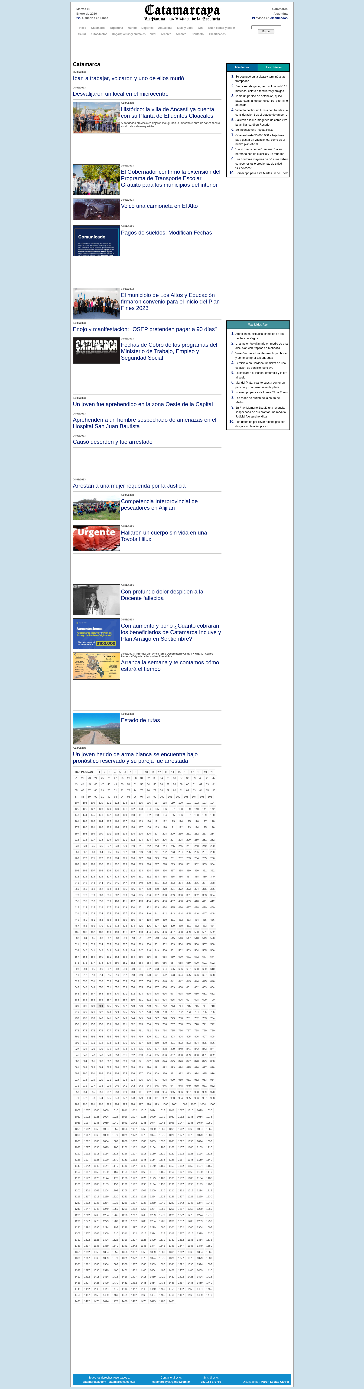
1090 (162, 1141)
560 (101, 956)
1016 (171, 1110)
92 (108, 796)
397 (93, 901)
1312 (134, 1233)
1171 (77, 1178)
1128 (96, 1159)
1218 (96, 1196)
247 (188, 845)
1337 (87, 1245)
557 (77, 956)
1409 (199, 1270)
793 (93, 1036)
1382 (87, 1264)
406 (164, 901)
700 (212, 999)
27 (115, 778)
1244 (199, 1202)
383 (125, 895)
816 (133, 1042)
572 (196, 956)
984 (181, 1098)
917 (77, 1079)
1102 (134, 1147)
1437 (181, 1282)
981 (157, 1098)
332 (148, 876)
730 (164, 1012)
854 (148, 1055)
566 (148, 956)
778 (117, 1030)
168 (133, 821)
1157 (87, 1172)
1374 (153, 1258)
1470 (209, 1295)
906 (133, 1073)
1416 (124, 1276)
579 (109, 962)
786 (181, 1030)
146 (101, 815)
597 (109, 969)
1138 (190, 1159)
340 (212, 876)
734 (196, 1012)
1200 (209, 1184)
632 (101, 981)
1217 (87, 1196)
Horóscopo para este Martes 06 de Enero (262, 173)
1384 (105, 1264)
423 (157, 907)
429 (204, 907)
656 (148, 987)
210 (181, 833)
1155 (209, 1165)
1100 (115, 1147)
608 (196, 969)
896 (196, 1067)
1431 (124, 1282)
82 (187, 790)
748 (164, 1018)
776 (101, 1030)
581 (125, 962)
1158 (96, 1172)
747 (157, 1018)
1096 (77, 1147)
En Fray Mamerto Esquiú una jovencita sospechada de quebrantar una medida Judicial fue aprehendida (260, 412)
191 (172, 827)
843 (204, 1048)
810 (85, 1042)
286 (212, 858)
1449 (153, 1289)
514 (164, 938)
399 (109, 901)
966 (181, 1092)
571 (188, 956)
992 (101, 1104)
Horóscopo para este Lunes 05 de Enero (261, 392)
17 (192, 772)
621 (157, 975)
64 (213, 784)
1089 (153, 1141)
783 (157, 1030)
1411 (77, 1276)
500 (196, 932)
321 (204, 870)
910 (164, 1073)
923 (125, 1079)
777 (109, 1030)
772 (212, 1024)
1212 (181, 1190)
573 (204, 956)
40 (200, 778)
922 (117, 1079)
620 (148, 975)
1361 (171, 1252)
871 (141, 1061)
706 (117, 1005)
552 (181, 950)
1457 (87, 1295)
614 (101, 975)
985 (188, 1098)
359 (77, 888)
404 (148, 901)
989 (77, 1104)
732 (181, 1012)
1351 (77, 1252)
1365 (209, 1252)
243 (157, 845)
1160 (115, 1172)
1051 (77, 1129)
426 (181, 907)
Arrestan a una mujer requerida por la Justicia (129, 486)
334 (164, 876)
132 (133, 809)
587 (172, 962)
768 (181, 1024)
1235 (115, 1202)
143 (77, 815)
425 (172, 907)
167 (125, 821)
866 (101, 1061)
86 (213, 790)
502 (212, 932)
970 (212, 1092)
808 (212, 1036)
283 (188, 858)
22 (82, 778)
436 (117, 913)
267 (204, 852)
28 (122, 778)
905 (125, 1073)
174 (181, 821)
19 (205, 772)
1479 (153, 1301)
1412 (87, 1276)
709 (141, 1005)
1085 (115, 1141)
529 (141, 944)
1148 (143, 1165)
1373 (143, 1258)
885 (109, 1067)
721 (93, 1012)
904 (117, 1073)
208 (164, 833)
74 (135, 790)
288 (85, 864)
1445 (115, 1289)
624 (181, 975)
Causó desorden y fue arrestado (113, 442)
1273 (190, 1215)
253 (93, 852)
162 (85, 821)
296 (148, 864)
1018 (190, 1110)
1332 (181, 1239)
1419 (153, 1276)
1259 (199, 1208)
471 (109, 925)
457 (141, 919)
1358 (143, 1252)
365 (125, 888)
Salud (82, 34)
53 (141, 784)
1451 (171, 1289)
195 (204, 827)
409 (188, 901)
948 (181, 1085)
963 (157, 1092)
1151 (171, 1165)
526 (117, 944)
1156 (77, 1172)
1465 (162, 1295)
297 (157, 864)
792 (85, 1036)
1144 (105, 1165)
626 (196, 975)
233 (77, 845)
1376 (171, 1258)
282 (181, 858)
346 (117, 882)
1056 (124, 1129)
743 (125, 1018)
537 (204, 944)
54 (148, 784)
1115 (115, 1153)
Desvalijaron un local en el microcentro (121, 94)
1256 (171, 1208)
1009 (105, 1110)
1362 (181, 1252)
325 (93, 876)
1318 (190, 1233)
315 (157, 870)
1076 (171, 1135)
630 (85, 981)
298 (164, 864)
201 (109, 833)
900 (85, 1073)
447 (204, 913)
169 (141, 821)
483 (204, 925)
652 (117, 987)
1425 (209, 1276)
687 (109, 999)
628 (212, 975)
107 (77, 802)
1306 (77, 1233)
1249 (105, 1208)
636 (133, 981)
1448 (143, 1289)
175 (188, 821)
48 (108, 784)
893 (172, 1067)
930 (181, 1079)
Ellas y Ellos (185, 27)
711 (157, 1005)
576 (85, 962)
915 (204, 1073)
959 (125, 1092)
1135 (162, 1159)
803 (172, 1036)
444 (181, 913)
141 (204, 809)
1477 (134, 1301)
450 (85, 919)
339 (204, 876)
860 (196, 1055)
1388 (143, 1264)
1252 (134, 1208)
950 (196, 1085)
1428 (96, 1282)
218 (101, 839)
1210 (162, 1190)
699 (204, 999)
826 (212, 1042)
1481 (171, 1301)
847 (93, 1055)
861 (204, 1055)
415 (93, 907)
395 (77, 901)
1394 (199, 1264)
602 (148, 969)
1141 (77, 1165)
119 (172, 802)
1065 (209, 1129)
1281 (124, 1221)
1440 (209, 1282)
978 (133, 1098)
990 (85, 1104)
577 (93, 962)
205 (141, 833)
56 (161, 784)
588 (181, 962)
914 (196, 1073)
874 (164, 1061)
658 (164, 987)
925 (141, 1079)
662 (196, 987)
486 (85, 932)
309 (109, 870)
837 (157, 1048)
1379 (199, 1258)
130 (117, 809)
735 (204, 1012)
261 (157, 852)
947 (172, 1085)
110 (101, 802)
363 (109, 888)
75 (141, 790)
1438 (190, 1282)
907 (141, 1073)
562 (117, 956)
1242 (181, 1202)
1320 (209, 1233)
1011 (124, 1110)
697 (188, 999)
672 (133, 993)
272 (101, 858)
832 (117, 1048)
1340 (115, 1245)
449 (77, 919)
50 (122, 784)
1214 (199, 1190)
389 (172, 895)
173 (172, 821)
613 (93, 975)
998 (148, 1104)
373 (188, 888)
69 (102, 790)
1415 (115, 1276)
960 (133, 1092)
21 (76, 778)
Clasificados (217, 34)
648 (85, 987)
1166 (171, 1172)
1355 (115, 1252)
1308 (96, 1233)
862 (212, 1055)
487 (93, 932)
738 (85, 1018)
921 (109, 1079)
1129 (105, 1159)
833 (125, 1048)
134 (148, 809)
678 (181, 993)
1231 (77, 1202)
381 (109, 895)
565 (141, 956)
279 (157, 858)
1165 (162, 1172)
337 (188, 876)
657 (157, 987)
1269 (153, 1215)
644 (196, 981)
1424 (199, 1276)
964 (164, 1092)
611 (77, 975)
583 (141, 962)
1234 (105, 1202)
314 (148, 870)
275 (125, 858)
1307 (87, 1233)
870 (133, 1061)
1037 (87, 1122)
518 (196, 938)
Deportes (147, 27)
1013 (143, 1110)
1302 (181, 1227)
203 (125, 833)
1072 (134, 1135)
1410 (209, 1270)
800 (148, 1036)
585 (157, 962)
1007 (87, 1110)
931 (188, 1079)
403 (141, 901)
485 (77, 932)
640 (164, 981)
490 (117, 932)
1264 (105, 1215)
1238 (143, 1202)
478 (164, 925)
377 (77, 895)
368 (148, 888)
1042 (134, 1122)
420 (133, 907)
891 (157, 1067)
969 (204, 1092)
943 (141, 1085)
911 (172, 1073)
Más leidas (242, 67)
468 (85, 925)
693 (157, 999)
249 (204, 845)
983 (172, 1098)
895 (188, 1067)
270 (85, 858)
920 (101, 1079)
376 (212, 888)
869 (125, 1061)
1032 (181, 1116)
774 (85, 1030)
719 (77, 1012)
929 (172, 1079)
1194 (153, 1184)
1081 (77, 1141)
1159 (105, 1172)
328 (117, 876)
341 (77, 882)
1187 (87, 1184)
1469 (199, 1295)
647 (77, 987)
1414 (105, 1276)
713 (172, 1005)
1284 (153, 1221)
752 (196, 1018)
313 (141, 870)
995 (125, 1104)
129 (109, 809)
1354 (105, 1252)
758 (101, 1024)
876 (181, 1061)
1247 (87, 1208)
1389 (153, 1264)
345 (109, 882)
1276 (77, 1221)
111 (109, 802)
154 (164, 815)
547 (141, 950)
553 (188, 950)
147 (109, 815)
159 (204, 815)
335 (172, 876)
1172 (87, 1178)
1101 (124, 1147)
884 (101, 1067)
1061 (171, 1129)
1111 (77, 1153)
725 (125, 1012)
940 (117, 1085)
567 (157, 956)
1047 (181, 1122)
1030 (162, 1116)
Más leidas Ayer (258, 324)
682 (212, 993)
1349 (199, 1245)
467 (77, 925)
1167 (181, 1172)
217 (93, 839)
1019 (199, 1110)
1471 (77, 1301)
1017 (181, 1110)
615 (109, 975)
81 (181, 790)
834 (133, 1048)
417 (109, 907)
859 (188, 1055)
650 (101, 987)
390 (181, 895)
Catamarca (98, 27)
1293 (96, 1227)
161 (77, 821)
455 (125, 919)
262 (164, 852)
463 (188, 919)
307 (93, 870)
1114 (105, 1153)
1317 (181, 1233)
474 (133, 925)
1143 (96, 1165)
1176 (124, 1178)
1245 (209, 1202)
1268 (143, 1215)
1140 (209, 1159)
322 (212, 870)
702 (85, 1005)
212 (196, 833)
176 (196, 821)
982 (164, 1098)
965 (172, 1092)
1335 (209, 1239)
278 (148, 858)
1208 (143, 1190)
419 (125, 907)
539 (77, 950)
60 (187, 784)
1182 (181, 1178)
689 (125, 999)
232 (212, 839)
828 (85, 1048)
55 (154, 784)
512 (148, 938)
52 (135, 784)
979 (141, 1098)
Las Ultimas (274, 67)
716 (196, 1005)
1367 (87, 1258)
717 (204, 1005)
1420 (162, 1276)
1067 (87, 1135)
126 (85, 809)
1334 (199, 1239)
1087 (134, 1141)
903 (109, 1073)
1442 (87, 1289)
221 (125, 839)
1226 (171, 1196)
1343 (143, 1245)
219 (109, 839)
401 (125, 901)
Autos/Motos (99, 34)
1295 (115, 1227)
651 (109, 987)
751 (188, 1018)
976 (117, 1098)
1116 (124, 1153)
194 (196, 827)
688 (117, 999)
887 (125, 1067)
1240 (162, 1202)
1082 (87, 1141)
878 (196, 1061)
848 (101, 1055)
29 (128, 778)
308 (101, 870)
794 (101, 1036)
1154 (199, 1165)
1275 (209, 1215)
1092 (181, 1141)
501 (204, 932)
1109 (199, 1147)
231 (204, 839)
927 (157, 1079)
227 (172, 839)
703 (93, 1005)
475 (141, 925)
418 (117, 907)
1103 (143, 1147)
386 (148, 895)
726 (133, 1012)
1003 (193, 1104)
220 (117, 839)
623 (172, 975)
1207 (134, 1190)
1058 (143, 1129)
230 (196, 839)
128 (101, 809)
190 (164, 827)
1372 (134, 1258)
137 (172, 809)
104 (194, 796)
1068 (96, 1135)
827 (77, 1048)
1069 (105, 1135)
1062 (181, 1129)
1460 (115, 1295)
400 (117, 901)
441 (157, 913)
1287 (181, 1221)
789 (204, 1030)
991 (93, 1104)
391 (188, 895)
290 (101, 864)
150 (133, 815)
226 (164, 839)
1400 (115, 1270)
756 (85, 1024)
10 (146, 772)
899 (77, 1073)
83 (194, 790)
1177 (134, 1178)
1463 (143, 1295)
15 (179, 772)
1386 (124, 1264)
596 (101, 969)
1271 (171, 1215)
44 (82, 784)
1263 (96, 1215)
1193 (143, 1184)
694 (164, 999)
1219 (105, 1196)
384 (133, 895)
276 (133, 858)
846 (85, 1055)
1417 (134, 1276)
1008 (96, 1110)
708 (133, 1005)
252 (85, 852)
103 (186, 796)
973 (93, 1098)
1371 (124, 1258)
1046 (171, 1122)
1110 (209, 1147)
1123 (190, 1153)
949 (188, 1085)
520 (212, 938)
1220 (115, 1196)
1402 (134, 1270)
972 (85, 1098)
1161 (124, 1172)
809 (77, 1042)
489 (109, 932)
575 (77, 962)
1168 (190, 1172)
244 (164, 845)
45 (89, 784)
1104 (153, 1147)
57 (168, 784)
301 (188, 864)
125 (77, 809)
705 (109, 1005)
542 (101, 950)
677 (172, 993)
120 (181, 802)
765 (157, 1024)
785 (172, 1030)
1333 (190, 1239)
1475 (115, 1301)
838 (164, 1048)
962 (148, 1092)
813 (109, 1042)
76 (148, 790)
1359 (153, 1252)
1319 (199, 1233)
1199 (199, 1184)
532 (164, 944)
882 (85, 1067)
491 (125, 932)
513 (157, 938)
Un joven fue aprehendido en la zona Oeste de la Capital (143, 404)
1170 (209, 1172)
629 (77, 981)
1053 (96, 1129)
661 (188, 987)
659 (172, 987)
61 (194, 784)
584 (148, 962)
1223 (143, 1196)
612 (85, 975)
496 (164, 932)
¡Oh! (201, 27)
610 (212, 969)
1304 (199, 1227)
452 (101, 919)
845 (77, 1055)
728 (148, 1012)
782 (148, 1030)
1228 (190, 1196)
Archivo (166, 34)
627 (204, 975)
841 (188, 1048)
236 (101, 845)
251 (77, 852)
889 (141, 1067)
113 (125, 802)
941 (125, 1085)
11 (153, 772)
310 (117, 870)
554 (196, 950)
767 (172, 1024)
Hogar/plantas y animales (129, 34)
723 (109, 1012)
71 (115, 790)
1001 (174, 1104)
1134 (153, 1159)
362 (101, 888)
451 (93, 919)
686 (101, 999)
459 (157, 919)
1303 (190, 1227)
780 (133, 1030)
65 (76, 790)
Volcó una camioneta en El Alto (159, 206)
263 (172, 852)
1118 (143, 1153)
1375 (162, 1258)
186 (133, 827)
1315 (162, 1233)
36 (174, 778)
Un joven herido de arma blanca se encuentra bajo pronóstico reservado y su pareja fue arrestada (135, 757)
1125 (209, 1153)
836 (148, 1048)
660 (181, 987)
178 (212, 821)
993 (109, 1104)
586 (164, 962)
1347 (181, 1245)
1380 (209, 1258)
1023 (96, 1116)
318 (181, 870)
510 (133, 938)
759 (109, 1024)
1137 (181, 1159)
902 (101, 1073)
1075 (162, 1135)
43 (76, 784)
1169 (199, 1172)
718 (212, 1005)
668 (101, 993)
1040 (115, 1122)
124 (212, 802)
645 (204, 981)
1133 (143, 1159)
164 (101, 821)
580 (117, 962)
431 (77, 913)
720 (85, 1012)
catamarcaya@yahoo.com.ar (171, 1381)
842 (196, 1048)
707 (125, 1005)
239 (125, 845)
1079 (199, 1135)
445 (188, 913)
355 (188, 882)
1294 (105, 1227)
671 (125, 993)
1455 (209, 1289)
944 (148, 1085)
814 (117, 1042)
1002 (184, 1104)
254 (101, 852)
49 (115, 784)
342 (85, 882)
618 (133, 975)
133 (141, 809)
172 (164, 821)
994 (117, 1104)
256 (117, 852)
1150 (162, 1165)
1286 (171, 1221)
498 (181, 932)
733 (188, 1012)
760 (117, 1024)
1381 (77, 1264)
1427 (87, 1282)
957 (109, 1092)
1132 (134, 1159)
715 (188, 1005)
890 (148, 1067)
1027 (134, 1116)
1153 (190, 1165)
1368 (96, 1258)
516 (181, 938)
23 (89, 778)
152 (148, 815)
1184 (199, 1178)
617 (125, 975)
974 (101, 1098)
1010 (115, 1110)
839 (172, 1048)
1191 (124, 1184)
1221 (124, 1196)
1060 (162, 1129)
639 (157, 981)
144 (85, 815)
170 (148, 821)
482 (196, 925)
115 (141, 802)
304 (212, 864)
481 (188, 925)
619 (141, 975)
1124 (199, 1153)
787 (188, 1030)
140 (196, 809)
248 (196, 845)
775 (93, 1030)
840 (181, 1048)
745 (141, 1018)
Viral (153, 34)
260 (148, 852)
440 (148, 913)
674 (148, 993)
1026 (124, 1116)
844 (212, 1048)
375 (204, 888)
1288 (190, 1221)
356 (196, 882)
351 (157, 882)
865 (93, 1061)
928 (164, 1079)
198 (85, 833)
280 (164, 858)
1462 (134, 1295)
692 (148, 999)
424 (164, 907)
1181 (171, 1178)
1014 (153, 1110)
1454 (199, 1289)
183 (109, 827)
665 (77, 993)
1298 (143, 1227)
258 (133, 852)
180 (85, 827)
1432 (134, 1282)
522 (85, 944)
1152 (181, 1165)
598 (117, 969)
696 (181, 999)
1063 (190, 1129)
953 (77, 1092)
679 (188, 993)
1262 (87, 1215)
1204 (105, 1190)
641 (172, 981)
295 (141, 864)
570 (181, 956)
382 (117, 895)
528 (133, 944)
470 (101, 925)
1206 (124, 1190)
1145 (115, 1165)
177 (204, 821)
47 (102, 784)
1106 (171, 1147)
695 (172, 999)
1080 (209, 1135)
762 (133, 1024)
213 (204, 833)
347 (125, 882)
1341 (124, 1245)
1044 (153, 1122)
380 (101, 895)
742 (117, 1018)
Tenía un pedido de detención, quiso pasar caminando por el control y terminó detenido (261, 101)
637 (141, 981)
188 (148, 827)
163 (93, 821)
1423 (190, 1276)
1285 (162, 1221)
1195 (162, 1184)
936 (85, 1085)
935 (77, 1085)
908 (148, 1073)
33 (154, 778)
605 (172, 969)
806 (196, 1036)
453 (109, 919)
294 (133, 864)
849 (109, 1055)
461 (172, 919)
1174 (105, 1178)
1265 (115, 1215)
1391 (171, 1264)
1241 (171, 1202)
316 (164, 870)
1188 (96, 1184)
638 (148, 981)
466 (212, 919)
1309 (105, 1233)
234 (85, 845)
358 (212, 882)
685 (93, 999)
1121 (171, 1153)
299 (172, 864)
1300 (162, 1227)
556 (212, 950)
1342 (134, 1245)
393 (204, 895)
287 (77, 864)
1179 (153, 1178)
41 (207, 778)
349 (141, 882)
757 (93, 1024)
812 (101, 1042)
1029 (153, 1116)
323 (77, 876)
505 (93, 938)
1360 (162, 1252)
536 (196, 944)
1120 (162, 1153)
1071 (124, 1135)
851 (125, 1055)
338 (196, 876)
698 (196, 999)
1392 (181, 1264)
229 (188, 839)
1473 (96, 1301)
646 (212, 981)
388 (164, 895)
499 (188, 932)
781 (141, 1030)
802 (164, 1036)
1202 (87, 1190)
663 (204, 987)
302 (196, 864)
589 (188, 962)
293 (125, 864)
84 (200, 790)
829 (93, 1048)
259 (141, 852)
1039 (105, 1122)
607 (188, 969)
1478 (143, 1301)
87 (76, 796)
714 (181, 1005)
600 (133, 969)
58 (174, 784)
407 (172, 901)
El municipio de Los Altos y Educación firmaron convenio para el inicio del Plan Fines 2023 (170, 301)
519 (204, 938)
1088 (143, 1141)
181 (93, 827)
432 (85, 913)
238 (117, 845)
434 (101, 913)
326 (101, 876)
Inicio (82, 27)
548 (148, 950)
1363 (190, 1252)
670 (117, 993)
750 (181, 1018)
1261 (77, 1215)
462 (181, 919)
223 (141, 839)
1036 (77, 1122)
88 (82, 796)
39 (194, 778)
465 (204, 919)
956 (101, 1092)
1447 (134, 1289)
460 (164, 919)
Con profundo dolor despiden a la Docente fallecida (162, 594)
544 (117, 950)
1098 (96, 1147)
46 (95, 784)
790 (212, 1030)
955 (93, 1092)
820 (164, 1042)
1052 (87, 1129)
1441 (77, 1289)
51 (128, 784)
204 (133, 833)
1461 (124, 1295)
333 (157, 876)
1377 (181, 1258)
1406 (171, 1270)
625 (188, 975)
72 (122, 790)
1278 (96, 1221)
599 (125, 969)
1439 (199, 1282)
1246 (77, 1208)
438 (133, 913)
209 (172, 833)
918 (85, 1079)
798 (133, 1036)
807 (204, 1036)
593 (77, 969)
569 (172, 956)
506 (101, 938)
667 (93, 993)
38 (187, 778)
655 (141, 987)
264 (181, 852)
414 (85, 907)
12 (159, 772)
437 (125, 913)
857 (172, 1055)
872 (148, 1061)
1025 (115, 1116)
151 (141, 815)
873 (157, 1061)
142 (212, 809)
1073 (143, 1135)
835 (141, 1048)
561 (109, 956)
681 (204, 993)
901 (93, 1073)
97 (141, 796)
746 (148, 1018)
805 (188, 1036)
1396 (77, 1270)
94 (122, 796)
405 (157, 901)
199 (93, 833)
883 (93, 1067)
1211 (171, 1190)
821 (172, 1042)
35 (168, 778)
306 (85, 870)
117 (157, 802)
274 (117, 858)
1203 (96, 1190)
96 (135, 796)
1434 (153, 1282)
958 (117, 1092)
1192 (134, 1184)
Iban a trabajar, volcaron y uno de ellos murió (128, 78)
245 (172, 845)
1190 (115, 1184)
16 (185, 772)
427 (188, 907)
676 (164, 993)
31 (141, 778)
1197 (181, 1184)
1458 (96, 1295)
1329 (153, 1239)
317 (172, 870)
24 (95, 778)
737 (77, 1018)
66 (82, 790)
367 (141, 888)
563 (125, 956)
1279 (105, 1221)
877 (188, 1061)
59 (181, 784)
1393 (190, 1264)
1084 (105, 1141)
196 (212, 827)
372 (181, 888)
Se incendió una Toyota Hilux (254, 129)
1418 (143, 1276)
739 (93, 1018)
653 (125, 987)
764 (148, 1024)
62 (200, 784)
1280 (115, 1221)
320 (196, 870)
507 (109, 938)
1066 (77, 1135)
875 (172, 1061)
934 (212, 1079)
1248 (96, 1208)
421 (141, 907)
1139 (199, 1159)
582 (133, 962)
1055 (115, 1129)
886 (117, 1067)
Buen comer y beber (221, 27)
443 (172, 913)
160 (212, 815)
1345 (162, 1245)
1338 (96, 1245)
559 (93, 956)
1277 (87, 1221)
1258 (190, 1208)
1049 (199, 1122)
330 (133, 876)
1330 (162, 1239)
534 (181, 944)
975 (109, 1098)
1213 (190, 1190)
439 (141, 913)
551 (172, 950)
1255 (162, 1208)
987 (204, 1098)
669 (109, 993)
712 (164, 1005)
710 (148, 1005)
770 (196, 1024)
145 (93, 815)
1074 (153, 1135)
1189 (105, 1184)
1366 (77, 1258)
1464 (153, 1295)
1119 (153, 1153)
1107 (181, 1147)
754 (212, 1018)
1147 (134, 1165)
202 (117, 833)
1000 (165, 1104)
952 (212, 1085)
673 (141, 993)
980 (148, 1098)
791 (77, 1036)
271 (93, 858)
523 (93, 944)
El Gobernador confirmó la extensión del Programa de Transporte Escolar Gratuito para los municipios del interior (170, 178)
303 (204, 864)
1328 (143, 1239)
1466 (171, 1295)
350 (148, 882)
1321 (77, 1239)
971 (77, 1098)
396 (85, 901)
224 (148, 839)
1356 (124, 1252)
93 (115, 796)
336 (181, 876)
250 (212, 845)
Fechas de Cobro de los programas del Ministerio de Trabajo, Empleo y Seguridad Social (169, 351)
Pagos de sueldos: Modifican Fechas (166, 232)
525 (109, 944)
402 (133, 901)
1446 (124, 1289)
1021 (77, 1116)
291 (109, 864)
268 (212, 852)
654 (133, 987)
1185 (209, 1178)
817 (141, 1042)
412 (212, 901)
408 (181, 901)
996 (133, 1104)
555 (204, 950)
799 (141, 1036)
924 (133, 1079)
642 (181, 981)
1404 (153, 1270)
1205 (115, 1190)
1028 (143, 1116)
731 (172, 1012)
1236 (124, 1202)
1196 (171, 1184)
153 (157, 815)
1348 (190, 1245)
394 (212, 895)
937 (93, 1085)
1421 (171, 1276)
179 (77, 827)
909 (157, 1073)
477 (157, 925)
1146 (124, 1165)
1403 (143, 1270)
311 (125, 870)
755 (77, 1024)
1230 (209, 1196)
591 (204, 962)
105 (202, 796)
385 (141, 895)
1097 (87, 1147)
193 (188, 827)
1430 (115, 1282)
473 (125, 925)
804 (181, 1036)
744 (133, 1018)
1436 (171, 1282)
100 (162, 796)
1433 (143, 1282)
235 (93, 845)
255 (109, 852)
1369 (105, 1258)
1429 (105, 1282)
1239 (153, 1202)
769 (188, 1024)
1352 (87, 1252)
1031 (171, 1116)
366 (133, 888)
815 (125, 1042)
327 (109, 876)
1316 (171, 1233)
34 (161, 778)
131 (125, 809)
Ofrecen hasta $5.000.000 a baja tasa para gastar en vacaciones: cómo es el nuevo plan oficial (260, 140)
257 (125, 852)
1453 (190, 1289)
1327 (134, 1239)
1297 (134, 1227)
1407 (181, 1270)
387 (157, 895)
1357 (134, 1252)
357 (204, 882)
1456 (77, 1295)
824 (196, 1042)
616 (117, 975)
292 (117, 864)
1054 (105, 1129)
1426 (77, 1282)
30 (135, 778)
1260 (209, 1208)
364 (117, 888)
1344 (153, 1245)
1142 (87, 1165)
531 (157, 944)
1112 (87, 1153)
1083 (96, 1141)
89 (89, 796)
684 (85, 999)
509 (125, 938)
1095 (209, 1141)
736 (212, 1012)
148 (117, 815)
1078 (190, 1135)
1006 (77, 1110)
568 (164, 956)
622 (164, 975)
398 (101, 901)
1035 (209, 1116)
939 (109, 1085)
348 (133, 882)
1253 (143, 1208)
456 (133, 919)
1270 (162, 1215)
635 (125, 981)
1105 (162, 1147)
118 (164, 802)
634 (117, 981)
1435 (162, 1282)
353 (172, 882)
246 (181, 845)
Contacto (198, 34)
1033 (190, 1116)
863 (77, 1061)
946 (164, 1085)
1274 (199, 1215)
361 (93, 888)
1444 (105, 1289)
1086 (124, 1141)
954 (85, 1092)
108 (85, 802)
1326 (124, 1239)
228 (181, 839)
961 (141, 1092)
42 (213, 778)
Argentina (116, 27)
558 (85, 956)
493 (141, 932)
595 (93, 969)
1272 (181, 1215)
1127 (87, 1159)
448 (212, 913)
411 (204, 901)
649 (93, 987)
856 (164, 1055)
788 (196, 1030)
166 (117, 821)
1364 (199, 1252)
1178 (143, 1178)
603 (157, 969)
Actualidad (165, 27)
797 (125, 1036)
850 (117, 1055)
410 (196, 901)
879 (204, 1061)
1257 (181, 1208)
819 (157, 1042)
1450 (162, 1289)
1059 (153, 1129)
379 (93, 895)
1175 (115, 1178)
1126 (77, 1159)
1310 (115, 1233)
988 (212, 1098)
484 (212, 925)
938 (101, 1085)
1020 (209, 1110)
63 (207, 784)
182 (101, 827)
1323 (96, 1239)
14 (172, 772)
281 (172, 858)
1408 (190, 1270)
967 (188, 1092)
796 (117, 1036)
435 (109, 913)
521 (77, 944)
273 (109, 858)
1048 (190, 1122)
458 (148, 919)
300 (181, 864)
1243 (190, 1202)
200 (101, 833)
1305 (209, 1227)
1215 (209, 1190)
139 (188, 809)
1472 (87, 1301)
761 (125, 1024)
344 (101, 882)
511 (141, 938)
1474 (105, 1301)
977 (125, 1098)
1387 (134, 1264)
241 (141, 845)
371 (172, 888)
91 (102, 796)
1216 (77, 1196)
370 (164, 888)
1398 (96, 1270)
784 (164, 1030)
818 (148, 1042)
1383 (96, 1264)
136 (164, 809)
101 (170, 796)
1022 (87, 1116)
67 (89, 790)
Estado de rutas (140, 720)
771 (204, 1024)
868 (117, 1061)
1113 (96, 1153)
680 (196, 993)
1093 (190, 1141)
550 (164, 950)
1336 (77, 1245)
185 (125, 827)
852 (133, 1055)
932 (196, 1079)
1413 (96, 1276)
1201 (77, 1190)
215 (77, 839)
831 (109, 1048)
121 (188, 802)
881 (77, 1067)
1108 (190, 1147)
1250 (115, 1208)
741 (109, 1018)
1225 (162, 1196)
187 (141, 827)
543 (109, 950)
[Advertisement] (182, 48)
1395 (209, 1264)
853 (141, 1055)
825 (204, 1042)
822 (181, 1042)
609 (204, 969)
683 (77, 999)
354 (181, 882)
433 (93, 913)
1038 (96, 1122)
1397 (87, 1270)
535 (188, 944)
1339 (105, 1245)
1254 (153, 1208)
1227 (181, 1196)
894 (181, 1067)
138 (181, 809)
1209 (153, 1190)
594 (85, 969)
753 (204, 1018)
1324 (105, 1239)
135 (157, 809)
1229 (199, 1196)
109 (93, 802)
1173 (96, 1178)
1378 (190, 1258)
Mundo (132, 27)
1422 (181, 1276)
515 (172, 938)
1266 (124, 1215)
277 (141, 858)
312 (133, 870)
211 (188, 833)
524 (101, 944)
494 (148, 932)
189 (157, 827)
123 (204, 802)
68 (95, 790)
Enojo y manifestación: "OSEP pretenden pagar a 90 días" (145, 329)
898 (212, 1067)
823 (188, 1042)
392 (196, 895)
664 (212, 987)
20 (212, 772)
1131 (124, 1159)
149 (125, 815)
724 (117, 1012)
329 (125, 876)
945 (157, 1085)
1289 (199, 1221)
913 (188, 1073)
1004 (203, 1104)
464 (196, 919)
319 (188, 870)
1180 (162, 1178)
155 (172, 815)
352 (164, 882)
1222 (134, 1196)
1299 (153, 1227)
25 (102, 778)
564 (133, 956)
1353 (96, 1252)
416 (101, 907)
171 (157, 821)
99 (154, 796)
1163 (143, 1172)
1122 (181, 1153)
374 (196, 888)
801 (157, 1036)
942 (133, 1085)
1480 (162, 1301)
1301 (171, 1227)
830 (101, 1048)
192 (181, 827)
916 (212, 1073)
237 (109, 845)
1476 (124, 1301)
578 (101, 962)
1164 (153, 1172)
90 (95, 796)
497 (172, 932)
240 (133, 845)
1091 (171, 1141)
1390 (162, 1264)
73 (128, 790)
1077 (181, 1135)
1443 (96, 1289)
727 (141, 1012)
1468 (190, 1295)
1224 (153, 1196)
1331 (171, 1239)
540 (85, 950)
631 (93, 981)
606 (181, 969)
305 (77, 870)
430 (212, 907)
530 (148, 944)
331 (141, 876)
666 (85, 993)
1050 (209, 1122)
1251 (124, 1208)
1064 (199, 1129)
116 (148, 802)
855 (157, 1055)
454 (117, 919)
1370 (115, 1258)
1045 (162, 1122)
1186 (77, 1184)
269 (77, 858)
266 (196, 852)
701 (77, 1005)
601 (141, 969)
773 (77, 1030)
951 (204, 1085)
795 (109, 1036)
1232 (87, 1202)
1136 (171, 1159)
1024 (105, 1116)
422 (148, 907)
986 (196, 1098)
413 (77, 907)
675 (157, 993)
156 (181, 815)
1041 (124, 1122)
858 (181, 1055)
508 (117, 938)
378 (85, 895)
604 (164, 969)
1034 (199, 1116)
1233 (96, 1202)
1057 (134, 1129)
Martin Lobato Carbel (275, 1381)
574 (212, 956)
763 (141, 1024)
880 (212, 1061)
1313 (143, 1233)
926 (148, 1079)
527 (125, 944)
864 (85, 1061)
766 (164, 1024)
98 (148, 796)
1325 (115, 1239)
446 (196, 913)
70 (108, 790)
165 (109, 821)
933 (204, 1079)
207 (157, 833)
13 (166, 772)
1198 (190, 1184)
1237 (134, 1202)
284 (196, 858)
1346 (171, 1245)
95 (128, 796)
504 (85, 938)
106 (210, 796)
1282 (134, 1221)
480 (181, 925)
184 (117, 827)
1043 (143, 1122)
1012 (134, 1110)
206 (148, 833)
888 (133, 1067)
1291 (77, 1227)
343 (93, 882)
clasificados (279, 18)
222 (133, 839)
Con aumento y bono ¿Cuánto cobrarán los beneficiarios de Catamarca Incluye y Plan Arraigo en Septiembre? (171, 632)
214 (212, 833)
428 (196, 907)
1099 (105, 1147)
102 (178, 796)
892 (164, 1067)
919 (93, 1079)
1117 (134, 1153)
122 (196, 802)
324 (85, 876)
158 (196, 815)
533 (172, 944)
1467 (181, 1295)
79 (168, 790)
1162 (134, 1172)
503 (77, 938)
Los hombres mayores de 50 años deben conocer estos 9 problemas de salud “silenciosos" (261, 164)
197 (77, 833)
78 (161, 790)
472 (117, 925)
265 (188, 852)
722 (101, 1012)
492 (133, 932)
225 (157, 839)
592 (212, 962)
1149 (153, 1165)
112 (117, 802)
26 (108, 778)
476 (148, 925)
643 (188, 981)
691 (141, 999)
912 (181, 1073)
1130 (115, 1159)
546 (133, 950)
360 (85, 888)
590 (196, 962)
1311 (124, 1233)
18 (198, 772)
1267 (134, 1215)
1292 (87, 1227)
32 (148, 778)
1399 (105, 1270)
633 (109, 981)
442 (164, 913)
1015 (162, 1110)
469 (93, 925)
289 (93, 864)
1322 (87, 1239)
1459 (105, 1295)
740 (101, 1018)
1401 (124, 1270)
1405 (162, 1270)
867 (109, 1061)
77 (154, 790)
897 (204, 1067)
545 (125, 950)
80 (174, 790)
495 (157, 932)
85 (207, 790)
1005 (212, 1104)
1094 (199, 1141)
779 (125, 1030)
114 (133, 802)
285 (204, 858)
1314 (153, 1233)
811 (93, 1042)
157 (188, 815)
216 (85, 839)
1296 (124, 1227)
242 (148, 845)
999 (157, 1104)
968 (196, 1092)
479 (172, 925)
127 (93, 809)
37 (181, 778)
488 (101, 932)
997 (141, 1104)
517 (188, 938)
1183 (190, 1178)
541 (93, 950)
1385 (115, 1264)
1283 (143, 1221)
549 (157, 950)
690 (133, 999)
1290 (209, 1221)
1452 (181, 1289)
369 (157, 888)
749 (172, 1018)
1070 (115, 1135)
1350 (209, 1245)
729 (157, 1012)
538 (212, 944)
